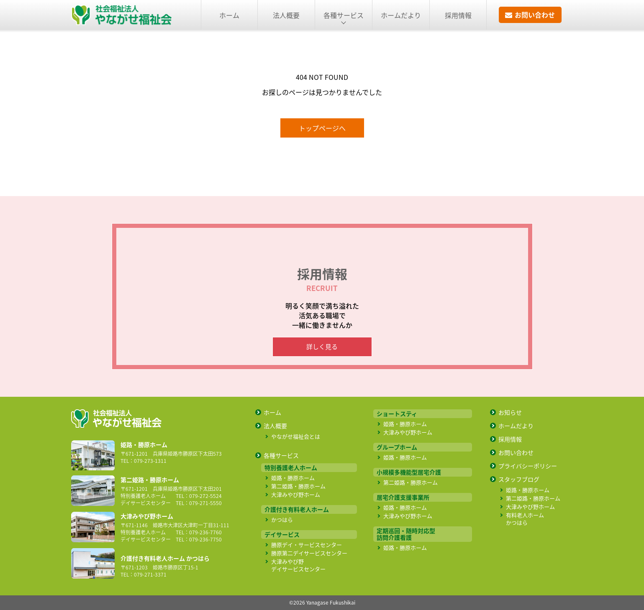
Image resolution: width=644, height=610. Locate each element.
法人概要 (286, 15)
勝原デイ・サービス (306, 545)
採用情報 (458, 15)
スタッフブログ (518, 479)
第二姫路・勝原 (298, 486)
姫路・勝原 (293, 478)
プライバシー (527, 466)
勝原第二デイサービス (309, 553)
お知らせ (510, 412)
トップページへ (322, 128)
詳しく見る (322, 346)
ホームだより (401, 15)
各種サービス (281, 455)
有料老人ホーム (525, 518)
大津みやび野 (295, 494)
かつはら (282, 519)
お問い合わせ (516, 452)
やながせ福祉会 (295, 436)
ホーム (229, 15)
